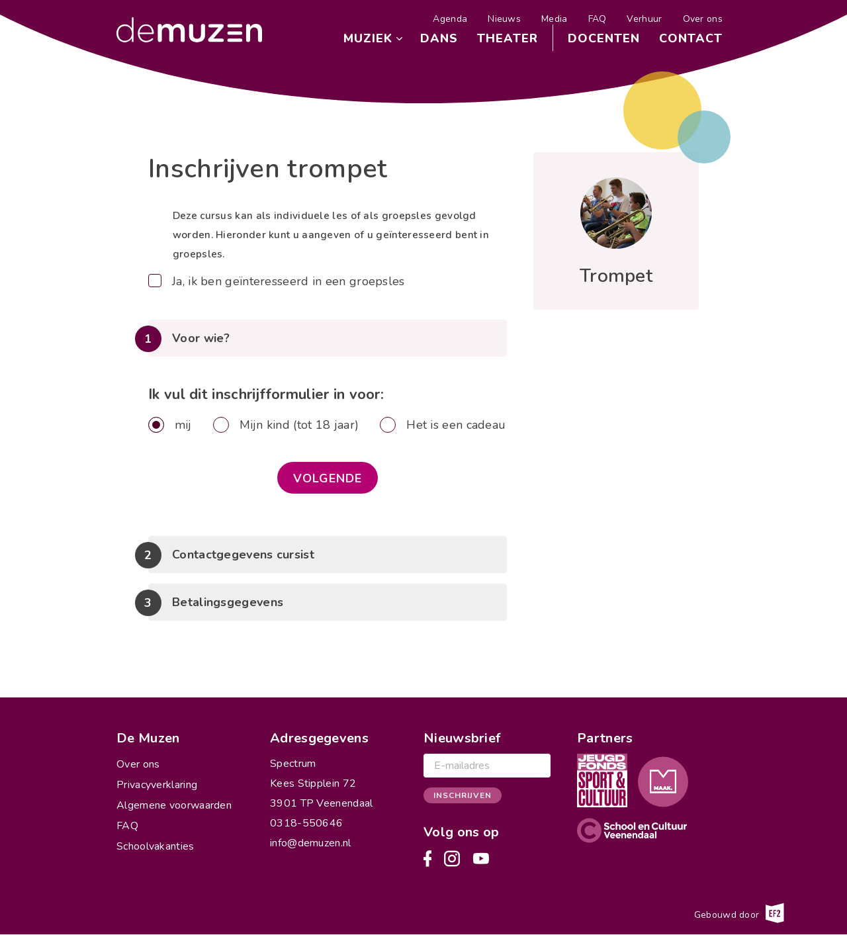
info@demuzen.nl (310, 843)
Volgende (327, 478)
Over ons (703, 18)
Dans (439, 38)
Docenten (604, 38)
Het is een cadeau (456, 425)
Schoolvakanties (155, 846)
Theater (507, 38)
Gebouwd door (738, 913)
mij (183, 425)
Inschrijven (462, 795)
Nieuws (504, 18)
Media (554, 18)
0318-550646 (306, 823)
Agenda (450, 18)
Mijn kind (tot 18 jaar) (299, 425)
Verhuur (644, 18)
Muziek (367, 38)
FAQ (597, 18)
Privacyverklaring (156, 785)
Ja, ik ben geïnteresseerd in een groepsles (288, 281)
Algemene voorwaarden (174, 805)
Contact (691, 38)
